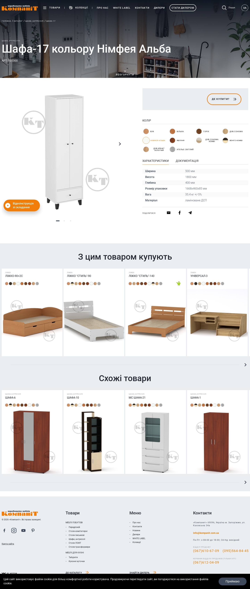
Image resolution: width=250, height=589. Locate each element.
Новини (136, 530)
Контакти (137, 526)
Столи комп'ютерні (78, 531)
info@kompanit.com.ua (206, 533)
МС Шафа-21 (137, 397)
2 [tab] (64, 220)
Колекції (137, 542)
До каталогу (77, 573)
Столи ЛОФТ (75, 543)
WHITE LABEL (139, 538)
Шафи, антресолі (34, 21)
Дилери (136, 534)
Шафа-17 (51, 21)
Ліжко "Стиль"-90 (79, 276)
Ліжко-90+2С (14, 276)
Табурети (73, 557)
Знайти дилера (142, 573)
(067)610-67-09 (206, 551)
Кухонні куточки (77, 561)
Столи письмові (76, 535)
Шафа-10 (73, 397)
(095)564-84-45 (236, 551)
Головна (6, 21)
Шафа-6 (10, 397)
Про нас (137, 522)
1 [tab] (57, 220)
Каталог (18, 21)
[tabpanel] (64, 150)
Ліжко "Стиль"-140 (141, 276)
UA (244, 7)
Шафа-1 (195, 397)
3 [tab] (70, 220)
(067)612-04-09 (206, 562)
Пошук (228, 8)
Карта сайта (8, 544)
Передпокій (74, 527)
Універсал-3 (198, 276)
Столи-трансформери (79, 547)
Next (119, 144)
